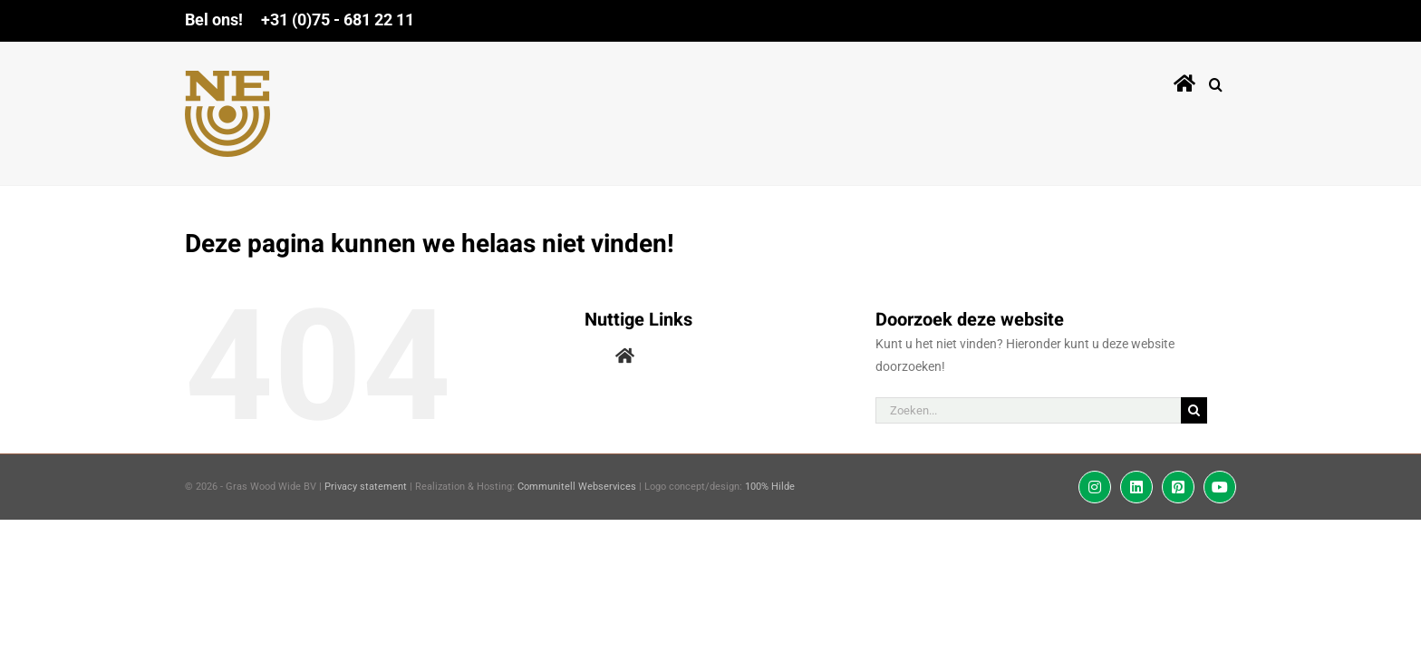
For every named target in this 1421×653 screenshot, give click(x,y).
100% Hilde (770, 486)
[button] (1229, 81)
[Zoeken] (1194, 410)
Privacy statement (365, 486)
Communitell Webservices (576, 486)
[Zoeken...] (1028, 410)
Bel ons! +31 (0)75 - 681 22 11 (299, 19)
